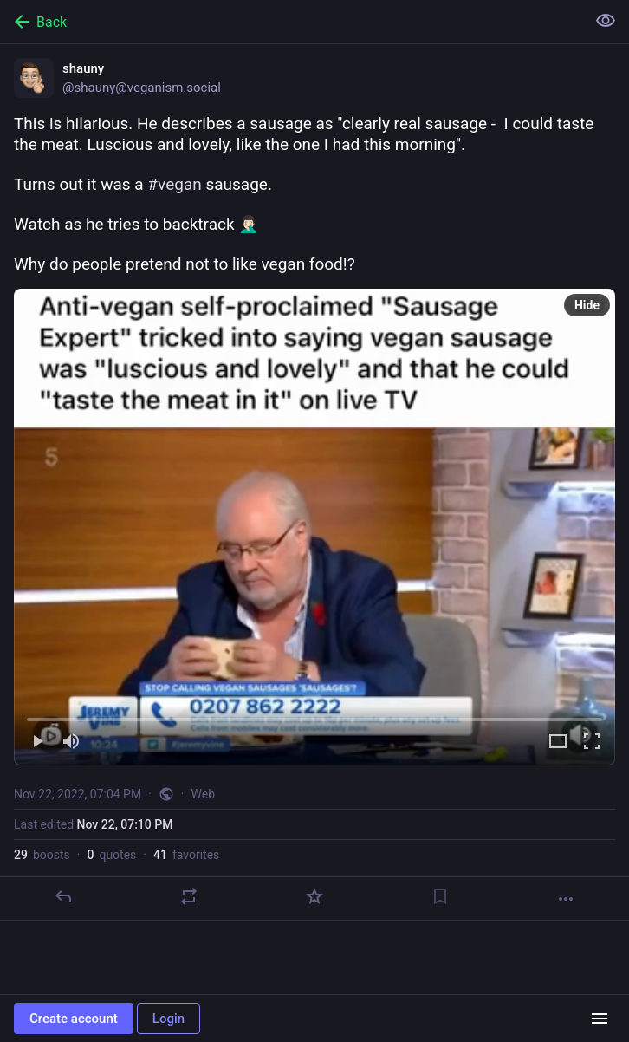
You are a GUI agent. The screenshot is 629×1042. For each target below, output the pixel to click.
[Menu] (599, 1018)
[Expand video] (558, 742)
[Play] (37, 742)
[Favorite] (314, 896)
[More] (565, 899)
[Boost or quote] (188, 896)
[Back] (291, 21)
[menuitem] (314, 527)
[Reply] (63, 896)
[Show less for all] (605, 21)
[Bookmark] (440, 896)
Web (203, 794)
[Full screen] (591, 742)
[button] (314, 527)
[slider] (314, 716)
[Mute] (71, 742)
